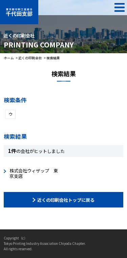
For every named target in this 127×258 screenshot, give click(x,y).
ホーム (9, 58)
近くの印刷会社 (30, 58)
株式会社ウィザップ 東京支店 (33, 173)
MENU (119, 7)
